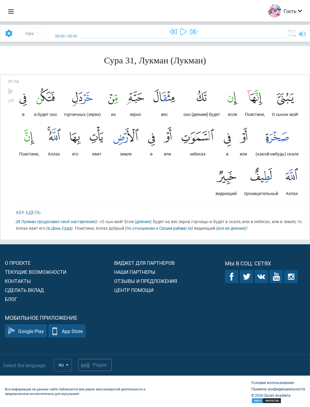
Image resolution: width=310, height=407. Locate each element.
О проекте (18, 263)
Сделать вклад (24, 290)
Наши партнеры (134, 272)
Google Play (26, 331)
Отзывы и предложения (145, 281)
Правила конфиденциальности (278, 388)
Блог (11, 299)
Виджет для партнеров (144, 263)
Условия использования (272, 382)
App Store (67, 331)
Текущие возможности (35, 272)
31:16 (13, 81)
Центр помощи (133, 290)
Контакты (18, 281)
